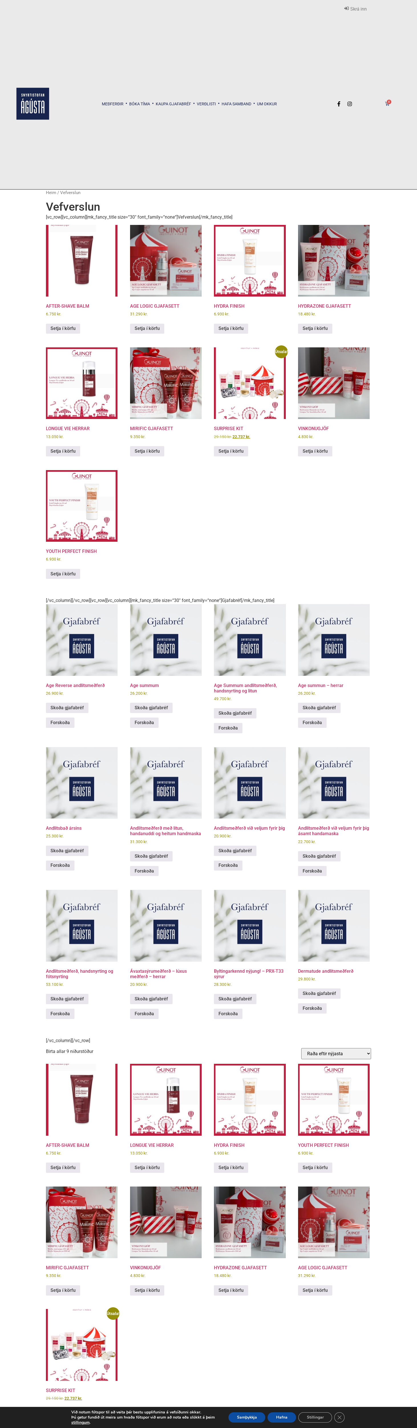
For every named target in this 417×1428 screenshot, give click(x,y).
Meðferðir (113, 104)
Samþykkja (246, 1417)
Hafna (282, 1417)
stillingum (80, 1422)
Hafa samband (236, 104)
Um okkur (267, 104)
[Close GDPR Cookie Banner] (340, 1417)
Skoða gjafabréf (67, 707)
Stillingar (315, 1417)
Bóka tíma (139, 104)
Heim (51, 192)
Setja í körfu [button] (63, 328)
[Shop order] (336, 1053)
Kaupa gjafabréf (173, 104)
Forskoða (60, 722)
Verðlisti (206, 104)
